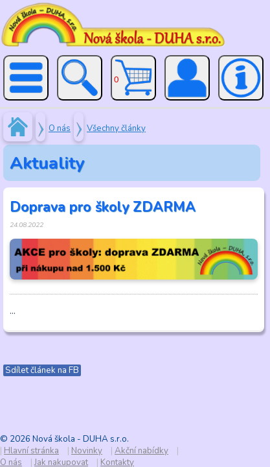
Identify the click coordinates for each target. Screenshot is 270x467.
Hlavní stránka (31, 451)
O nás (60, 128)
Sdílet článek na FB (42, 370)
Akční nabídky (141, 451)
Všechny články (116, 128)
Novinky (86, 451)
